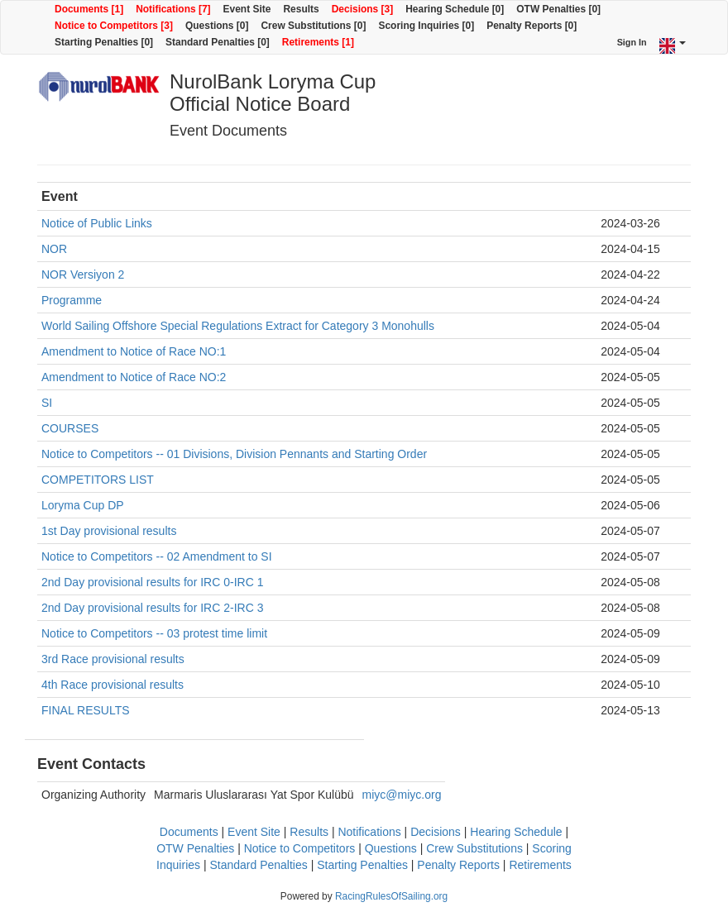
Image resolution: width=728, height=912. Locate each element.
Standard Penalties (258, 864)
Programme (71, 300)
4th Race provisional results (112, 684)
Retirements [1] (318, 42)
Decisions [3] (363, 9)
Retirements (540, 864)
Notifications (369, 831)
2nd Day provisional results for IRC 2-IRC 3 (152, 607)
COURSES (69, 428)
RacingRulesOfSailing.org (391, 896)
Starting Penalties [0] (104, 42)
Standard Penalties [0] (217, 42)
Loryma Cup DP (82, 505)
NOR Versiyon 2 (82, 274)
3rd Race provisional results (112, 659)
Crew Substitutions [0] (313, 25)
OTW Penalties (195, 848)
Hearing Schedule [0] (454, 9)
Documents (189, 831)
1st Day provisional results (108, 530)
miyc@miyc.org (402, 794)
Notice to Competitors (300, 848)
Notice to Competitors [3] (114, 25)
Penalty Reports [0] (531, 25)
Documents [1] (89, 9)
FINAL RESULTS (85, 710)
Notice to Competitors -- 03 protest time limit (154, 633)
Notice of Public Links (96, 223)
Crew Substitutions (474, 848)
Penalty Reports (458, 864)
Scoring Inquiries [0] (426, 25)
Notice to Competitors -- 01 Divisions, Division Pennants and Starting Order (234, 454)
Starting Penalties (362, 864)
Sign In (632, 42)
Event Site (247, 9)
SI (46, 402)
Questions (391, 848)
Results (300, 9)
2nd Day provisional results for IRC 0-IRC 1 (152, 582)
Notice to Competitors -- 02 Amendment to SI (156, 556)
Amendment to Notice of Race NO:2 (133, 377)
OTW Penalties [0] (558, 9)
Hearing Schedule (516, 831)
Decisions (435, 831)
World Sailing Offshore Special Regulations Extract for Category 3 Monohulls (237, 325)
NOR (54, 248)
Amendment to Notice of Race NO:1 (133, 351)
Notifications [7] (173, 9)
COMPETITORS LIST (97, 479)
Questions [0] (216, 25)
